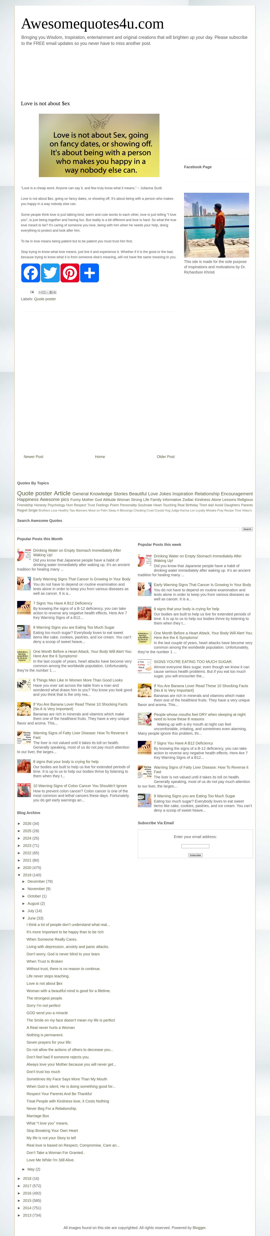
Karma (184, 510)
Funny (75, 500)
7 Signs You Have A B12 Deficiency (62, 603)
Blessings (126, 510)
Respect (80, 505)
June (32, 918)
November (37, 889)
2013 (27, 1215)
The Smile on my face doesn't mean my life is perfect (71, 1020)
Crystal (159, 510)
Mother (88, 500)
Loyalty (200, 510)
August (34, 903)
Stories (121, 493)
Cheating (140, 510)
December (37, 881)
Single (33, 510)
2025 (27, 831)
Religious (245, 500)
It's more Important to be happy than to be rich (65, 932)
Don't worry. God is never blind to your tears (63, 954)
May (32, 1169)
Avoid (219, 505)
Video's (247, 510)
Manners (81, 510)
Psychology (56, 505)
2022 (27, 853)
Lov (192, 510)
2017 (27, 1186)
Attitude (109, 500)
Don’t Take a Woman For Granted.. (56, 1153)
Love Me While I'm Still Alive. (51, 1160)
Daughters (232, 505)
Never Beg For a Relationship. (52, 1108)
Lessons (229, 500)
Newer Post (33, 457)
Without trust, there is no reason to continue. (63, 969)
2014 (27, 1208)
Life (146, 500)
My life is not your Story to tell (51, 1138)
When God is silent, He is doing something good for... (71, 1086)
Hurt (69, 505)
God (98, 500)
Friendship (25, 505)
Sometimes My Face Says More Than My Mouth (67, 1079)
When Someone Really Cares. (52, 939)
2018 (27, 1178)
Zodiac (188, 500)
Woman (123, 500)
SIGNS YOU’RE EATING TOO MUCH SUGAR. (193, 662)
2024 (27, 838)
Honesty (40, 505)
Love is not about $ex (44, 983)
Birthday (192, 505)
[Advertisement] (112, 72)
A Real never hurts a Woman (51, 1028)
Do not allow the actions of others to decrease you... (70, 1050)
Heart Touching (164, 505)
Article (62, 493)
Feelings (102, 505)
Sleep (112, 510)
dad (211, 505)
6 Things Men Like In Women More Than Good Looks (78, 680)
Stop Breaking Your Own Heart (52, 1130)
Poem (114, 505)
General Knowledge (92, 493)
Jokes (165, 493)
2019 (27, 875)
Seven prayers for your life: (49, 1042)
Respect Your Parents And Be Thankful (59, 1094)
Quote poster (45, 299)
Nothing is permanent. (45, 1035)
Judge (175, 510)
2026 (27, 823)
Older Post (166, 457)
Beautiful (138, 493)
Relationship (207, 493)
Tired (203, 505)
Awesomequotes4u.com (92, 23)
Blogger (199, 1228)
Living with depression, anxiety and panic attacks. (68, 947)
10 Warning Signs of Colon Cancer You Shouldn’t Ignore (80, 786)
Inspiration (182, 493)
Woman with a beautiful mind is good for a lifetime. (69, 991)
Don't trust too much (43, 1072)
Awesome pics (54, 499)
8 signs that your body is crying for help (66, 762)
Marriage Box (38, 1116)
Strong (136, 500)
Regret (22, 510)
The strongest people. (45, 998)
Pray (220, 510)
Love (153, 493)
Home (100, 457)
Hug (167, 510)
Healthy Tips (66, 510)
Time (238, 510)
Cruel (150, 510)
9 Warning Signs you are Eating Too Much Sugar (73, 627)
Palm (104, 510)
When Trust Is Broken (45, 961)
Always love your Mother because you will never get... (71, 1064)
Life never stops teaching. (48, 976)
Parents (247, 505)
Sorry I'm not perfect (43, 1005)
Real (180, 505)
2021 (27, 860)
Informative (172, 500)
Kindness (202, 500)
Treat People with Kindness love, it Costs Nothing (68, 1101)
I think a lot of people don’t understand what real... (68, 925)
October (35, 896)
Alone (216, 500)
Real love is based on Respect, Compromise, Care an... (73, 1145)
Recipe (229, 510)
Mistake (211, 510)
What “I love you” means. (47, 1123)
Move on (94, 510)
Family (156, 500)
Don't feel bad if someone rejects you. (58, 1057)
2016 (27, 1193)
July (31, 911)
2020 (27, 868)
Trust (91, 505)
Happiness (27, 499)
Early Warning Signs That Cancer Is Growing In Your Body (81, 579)
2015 (27, 1200)
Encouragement (237, 493)
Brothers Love (48, 510)
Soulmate (145, 505)
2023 (27, 845)
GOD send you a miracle (47, 1013)
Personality (128, 505)
